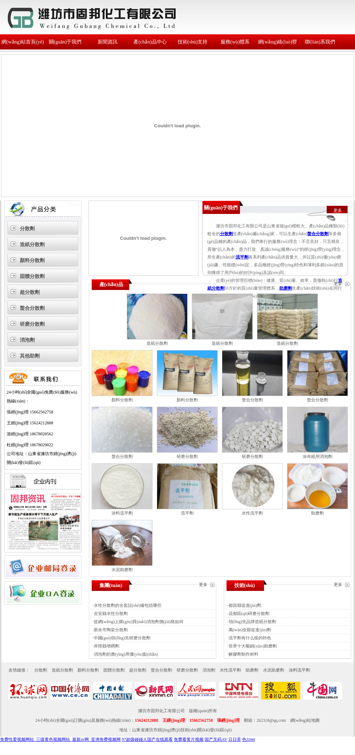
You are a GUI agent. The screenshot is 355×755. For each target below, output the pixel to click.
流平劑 (242, 257)
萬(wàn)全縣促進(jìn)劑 (250, 629)
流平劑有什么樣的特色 (250, 637)
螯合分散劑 (32, 308)
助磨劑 (285, 288)
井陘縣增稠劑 (106, 646)
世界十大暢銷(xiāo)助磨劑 (253, 646)
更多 (337, 210)
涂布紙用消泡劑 (317, 456)
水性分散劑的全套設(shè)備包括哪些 (128, 605)
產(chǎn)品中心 (150, 42)
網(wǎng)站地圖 (305, 720)
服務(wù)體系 (235, 42)
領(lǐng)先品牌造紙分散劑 (252, 621)
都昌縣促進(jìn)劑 (245, 605)
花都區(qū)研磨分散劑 (249, 613)
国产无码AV (216, 739)
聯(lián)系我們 (320, 42)
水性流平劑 (252, 513)
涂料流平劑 (122, 513)
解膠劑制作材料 (243, 654)
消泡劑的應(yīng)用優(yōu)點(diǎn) (126, 654)
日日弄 (234, 739)
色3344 (248, 739)
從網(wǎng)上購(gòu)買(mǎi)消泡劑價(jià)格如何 (138, 621)
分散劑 (27, 228)
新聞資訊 (108, 42)
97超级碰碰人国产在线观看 (147, 739)
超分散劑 (30, 292)
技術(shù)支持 (193, 42)
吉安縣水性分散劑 (111, 613)
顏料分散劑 (32, 260)
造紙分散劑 (32, 244)
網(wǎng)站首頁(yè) (22, 42)
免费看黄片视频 (189, 739)
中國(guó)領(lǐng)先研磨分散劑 (122, 637)
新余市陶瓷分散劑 (111, 629)
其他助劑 (30, 356)
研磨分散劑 (32, 324)
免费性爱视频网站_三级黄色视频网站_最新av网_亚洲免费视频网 (60, 739)
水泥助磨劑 (122, 569)
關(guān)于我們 (65, 42)
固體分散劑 (32, 276)
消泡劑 (27, 340)
